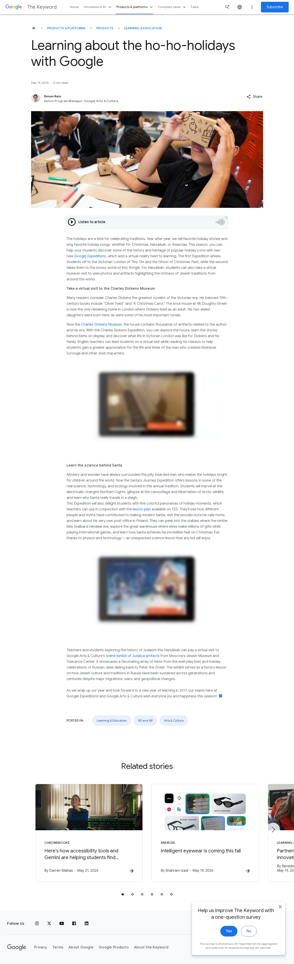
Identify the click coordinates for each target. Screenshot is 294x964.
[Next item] (273, 829)
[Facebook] (74, 923)
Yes (229, 935)
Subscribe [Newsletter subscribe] (275, 7)
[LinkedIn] (86, 923)
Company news (172, 7)
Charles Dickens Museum (101, 324)
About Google (81, 947)
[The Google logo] (16, 947)
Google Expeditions (90, 256)
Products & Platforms (66, 28)
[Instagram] (37, 923)
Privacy (40, 947)
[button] (254, 97)
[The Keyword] (33, 28)
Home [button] (74, 7)
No (249, 935)
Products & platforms (135, 7)
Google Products (114, 947)
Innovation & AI (98, 7)
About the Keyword (151, 947)
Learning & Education (143, 28)
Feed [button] (194, 7)
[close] (280, 911)
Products (104, 28)
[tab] (123, 894)
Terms (57, 947)
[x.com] (49, 923)
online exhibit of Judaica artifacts (133, 656)
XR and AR (145, 720)
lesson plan (142, 509)
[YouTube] (61, 923)
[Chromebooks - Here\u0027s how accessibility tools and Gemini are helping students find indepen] (89, 833)
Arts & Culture (174, 720)
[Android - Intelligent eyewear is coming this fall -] (205, 833)
